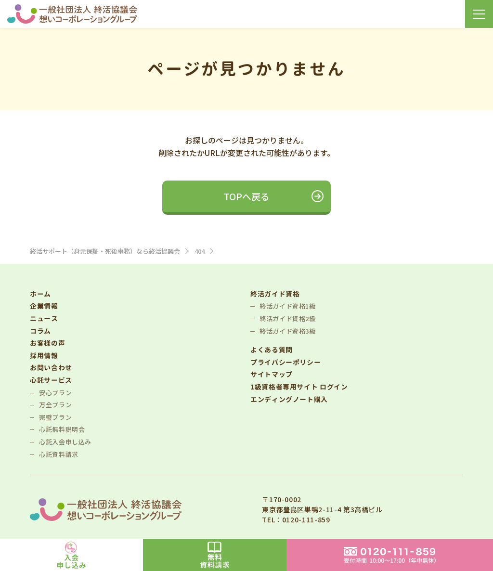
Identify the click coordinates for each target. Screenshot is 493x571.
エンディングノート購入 (289, 399)
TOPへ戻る (247, 196)
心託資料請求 (58, 454)
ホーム (40, 293)
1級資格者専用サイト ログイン (299, 386)
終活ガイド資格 (274, 293)
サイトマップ (271, 374)
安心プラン (55, 392)
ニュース (44, 318)
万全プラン (55, 404)
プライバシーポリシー (285, 362)
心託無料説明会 (62, 429)
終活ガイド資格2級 (287, 318)
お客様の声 (47, 343)
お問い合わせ (51, 367)
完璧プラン (55, 417)
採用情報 (44, 355)
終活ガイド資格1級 (287, 306)
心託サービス (51, 380)
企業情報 (44, 306)
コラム (40, 331)
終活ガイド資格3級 (287, 331)
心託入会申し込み (65, 441)
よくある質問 (271, 349)
